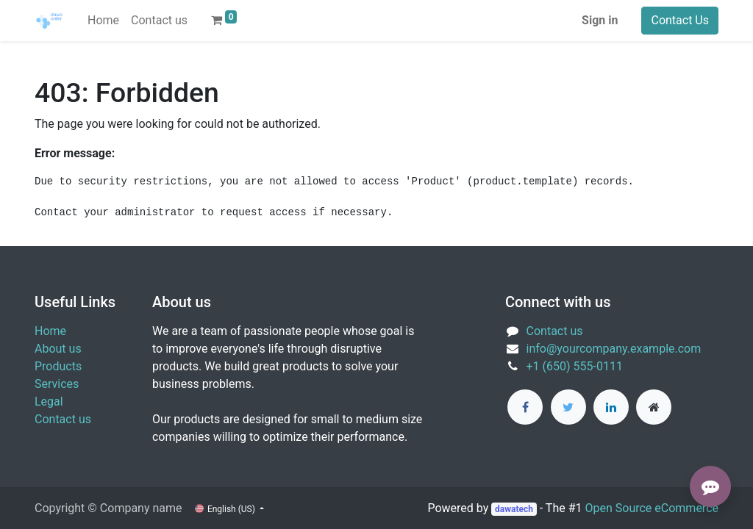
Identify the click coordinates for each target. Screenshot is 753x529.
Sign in (600, 20)
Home (50, 331)
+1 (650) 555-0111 (575, 366)
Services (57, 384)
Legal (49, 402)
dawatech (514, 509)
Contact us (63, 419)
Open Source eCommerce (651, 508)
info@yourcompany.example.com (614, 349)
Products (58, 366)
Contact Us (680, 20)
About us (58, 349)
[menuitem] (103, 20)
